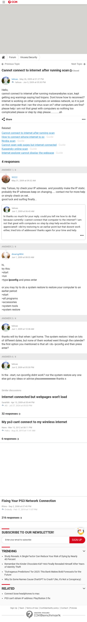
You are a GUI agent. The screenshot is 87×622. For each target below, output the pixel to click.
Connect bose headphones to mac (22, 593)
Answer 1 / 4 (9, 170)
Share (9, 119)
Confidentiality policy (49, 608)
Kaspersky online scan (15, 148)
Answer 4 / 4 (9, 356)
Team (21, 608)
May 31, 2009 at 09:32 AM (24, 180)
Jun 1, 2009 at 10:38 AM (23, 329)
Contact (64, 608)
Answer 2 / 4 (9, 246)
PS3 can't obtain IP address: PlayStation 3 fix (27, 598)
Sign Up (13, 608)
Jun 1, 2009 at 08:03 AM (23, 257)
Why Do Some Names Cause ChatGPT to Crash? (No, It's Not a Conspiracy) (42, 579)
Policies (73, 608)
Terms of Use (32, 608)
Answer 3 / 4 (9, 318)
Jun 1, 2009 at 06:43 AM (23, 211)
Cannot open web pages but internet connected (29, 144)
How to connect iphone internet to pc (23, 136)
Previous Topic (12, 64)
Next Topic (76, 64)
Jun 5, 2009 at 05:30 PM (34, 82)
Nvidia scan (8, 140)
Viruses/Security (28, 57)
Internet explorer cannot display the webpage (28, 152)
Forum (12, 57)
